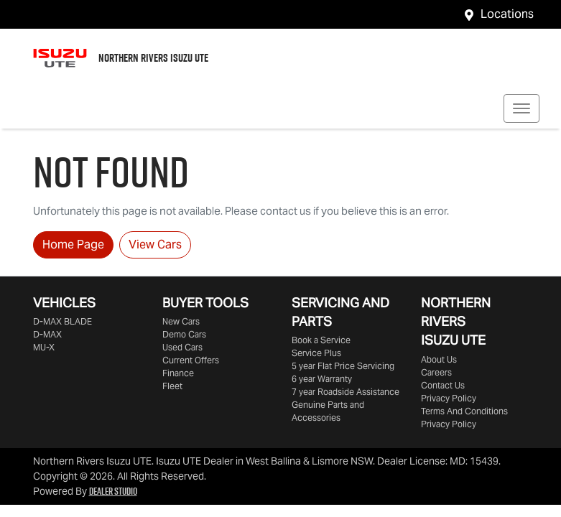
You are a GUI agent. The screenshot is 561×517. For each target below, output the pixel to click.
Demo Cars (184, 334)
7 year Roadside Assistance (345, 391)
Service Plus (316, 353)
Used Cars (182, 347)
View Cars (155, 244)
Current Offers (190, 360)
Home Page (73, 244)
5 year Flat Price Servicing (343, 365)
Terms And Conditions (464, 411)
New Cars (181, 321)
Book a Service (321, 340)
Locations (507, 14)
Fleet (172, 386)
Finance (178, 373)
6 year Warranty (322, 378)
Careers (436, 372)
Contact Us (443, 385)
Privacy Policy (448, 398)
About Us (439, 359)
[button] (521, 108)
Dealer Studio (113, 491)
